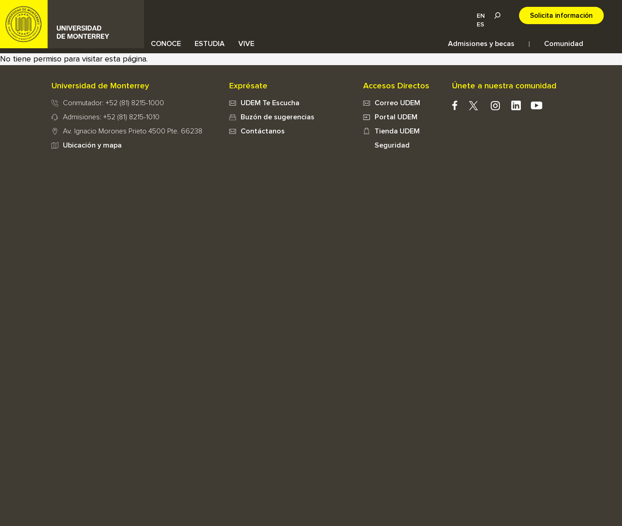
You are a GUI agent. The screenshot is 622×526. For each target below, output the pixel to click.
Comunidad (563, 43)
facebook (455, 105)
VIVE (246, 43)
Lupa (497, 15)
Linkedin (516, 105)
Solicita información (561, 15)
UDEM (72, 24)
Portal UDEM (396, 117)
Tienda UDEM (397, 131)
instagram (496, 105)
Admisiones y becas (481, 43)
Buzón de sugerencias (277, 117)
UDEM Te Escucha (270, 103)
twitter (474, 105)
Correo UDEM (397, 103)
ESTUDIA (210, 43)
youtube (537, 105)
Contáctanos (263, 131)
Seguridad (392, 145)
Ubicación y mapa (92, 145)
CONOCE (166, 43)
